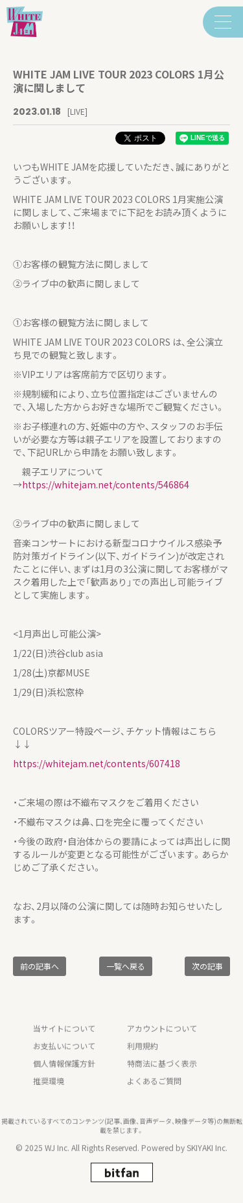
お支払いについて (64, 1056)
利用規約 (142, 1056)
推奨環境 (48, 1091)
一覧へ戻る (125, 965)
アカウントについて (162, 1039)
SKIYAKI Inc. (207, 1158)
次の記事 (207, 965)
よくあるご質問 (154, 1091)
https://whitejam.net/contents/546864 (105, 484)
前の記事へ (39, 965)
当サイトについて (64, 1039)
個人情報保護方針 (64, 1074)
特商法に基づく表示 (162, 1074)
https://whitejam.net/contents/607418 (96, 763)
